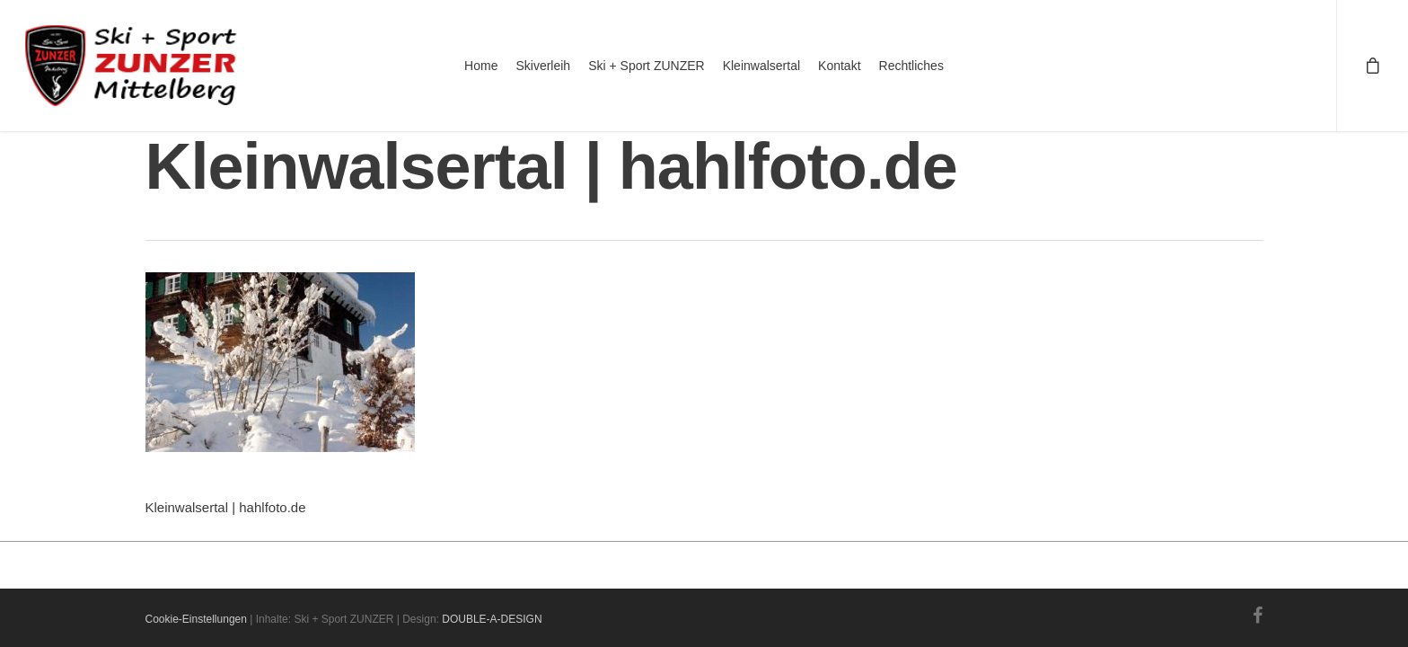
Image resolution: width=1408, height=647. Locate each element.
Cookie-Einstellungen (196, 619)
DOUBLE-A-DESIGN (491, 619)
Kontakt (839, 65)
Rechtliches (911, 65)
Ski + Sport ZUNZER (646, 65)
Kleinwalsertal (761, 65)
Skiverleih (542, 65)
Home (480, 65)
